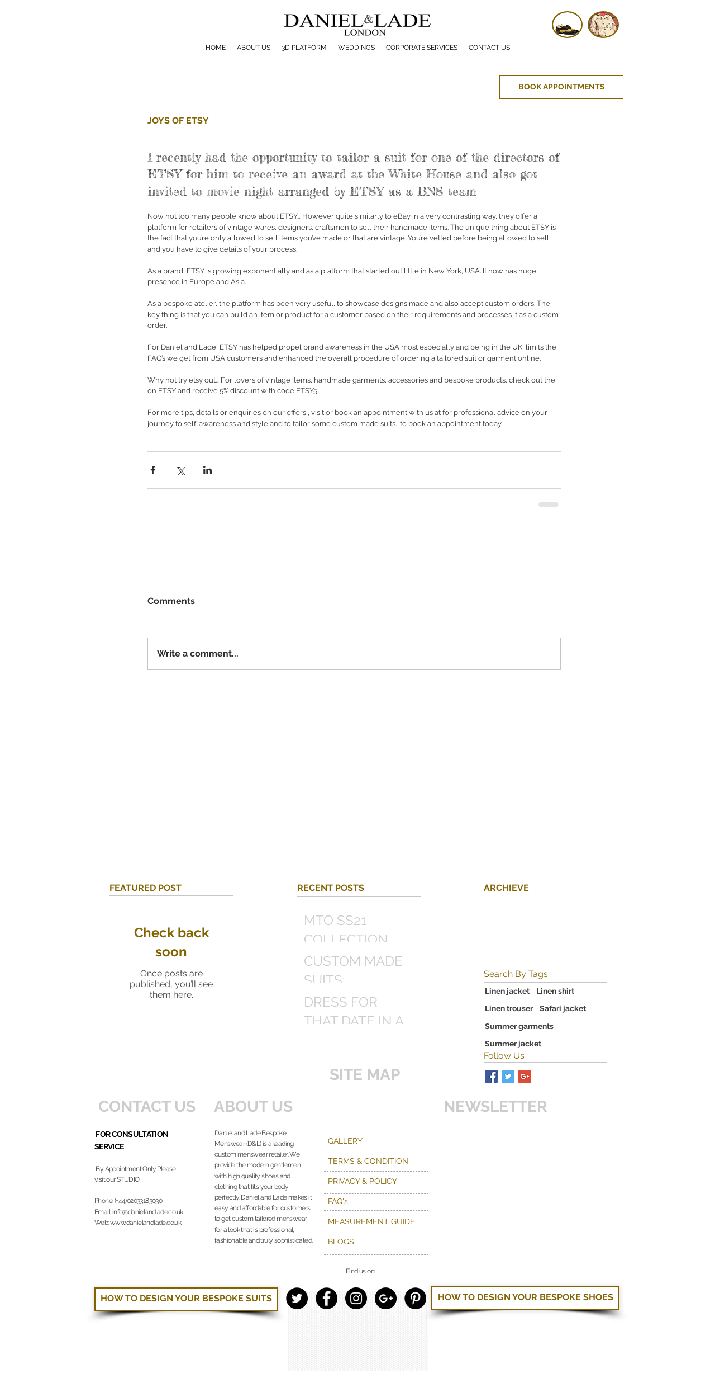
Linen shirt (555, 991)
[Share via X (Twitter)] (180, 470)
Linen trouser (509, 1008)
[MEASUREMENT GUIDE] (377, 1222)
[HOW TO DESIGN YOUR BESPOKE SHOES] (525, 1298)
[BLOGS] (377, 1242)
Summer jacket (513, 1043)
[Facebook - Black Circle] (326, 1298)
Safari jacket (563, 1008)
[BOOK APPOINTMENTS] (561, 87)
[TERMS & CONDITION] (396, 1162)
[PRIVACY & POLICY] (377, 1182)
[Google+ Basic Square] (524, 1076)
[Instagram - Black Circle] (356, 1298)
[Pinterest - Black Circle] (415, 1298)
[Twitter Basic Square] (508, 1076)
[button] (421, 48)
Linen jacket (507, 991)
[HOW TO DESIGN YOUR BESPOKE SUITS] (186, 1299)
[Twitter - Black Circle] (297, 1298)
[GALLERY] (377, 1141)
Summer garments (519, 1026)
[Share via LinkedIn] (207, 470)
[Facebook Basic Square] (491, 1076)
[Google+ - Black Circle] (386, 1298)
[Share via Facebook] (152, 470)
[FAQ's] (377, 1202)
